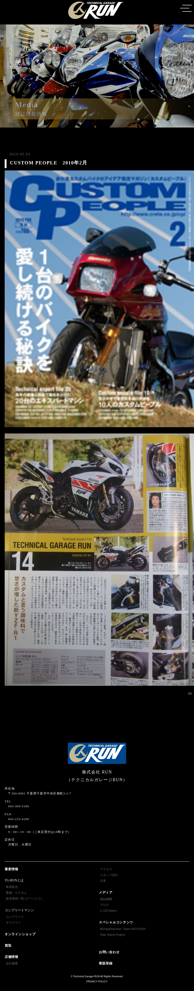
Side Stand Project (112, 934)
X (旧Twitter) (108, 910)
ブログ (104, 905)
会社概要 (12, 963)
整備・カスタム (16, 892)
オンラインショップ (20, 934)
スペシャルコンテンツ (116, 922)
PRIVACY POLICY (97, 981)
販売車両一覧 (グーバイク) (24, 898)
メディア (106, 892)
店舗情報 (11, 957)
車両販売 (12, 887)
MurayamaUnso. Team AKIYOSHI (123, 929)
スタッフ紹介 (109, 875)
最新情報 (11, 869)
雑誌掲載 (106, 899)
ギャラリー (13, 922)
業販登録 (106, 963)
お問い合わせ (109, 952)
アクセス (106, 869)
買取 (8, 945)
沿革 (103, 881)
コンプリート (15, 916)
